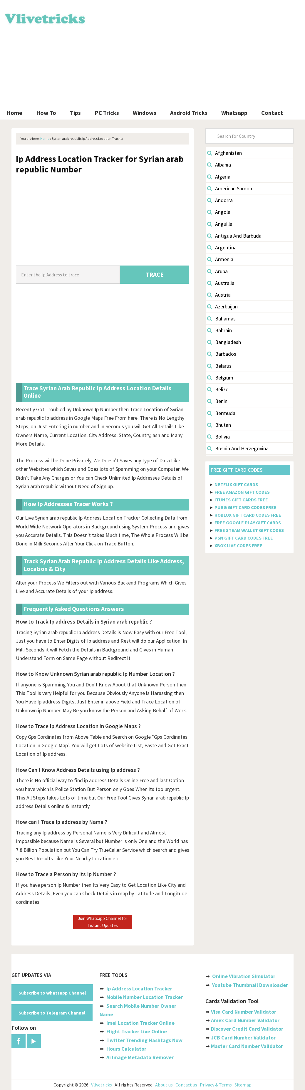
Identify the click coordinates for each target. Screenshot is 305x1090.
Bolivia (218, 436)
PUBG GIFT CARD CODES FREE (245, 507)
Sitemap (243, 1085)
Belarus (219, 365)
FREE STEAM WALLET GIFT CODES (249, 530)
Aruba (217, 271)
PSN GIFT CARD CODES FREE (243, 538)
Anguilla (219, 224)
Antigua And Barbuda (234, 235)
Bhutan (219, 424)
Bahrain (219, 330)
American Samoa (229, 188)
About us (164, 1085)
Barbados (221, 353)
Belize (217, 389)
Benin (217, 401)
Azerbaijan (222, 306)
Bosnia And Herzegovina (238, 448)
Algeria (218, 176)
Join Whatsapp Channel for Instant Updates (102, 922)
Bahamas (221, 318)
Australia (220, 283)
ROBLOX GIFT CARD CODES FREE (247, 515)
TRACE (154, 274)
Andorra (220, 200)
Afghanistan (224, 153)
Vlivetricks (44, 17)
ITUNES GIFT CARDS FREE (241, 500)
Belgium (220, 377)
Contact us (186, 1085)
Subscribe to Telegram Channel (52, 1013)
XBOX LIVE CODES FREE (238, 545)
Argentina (222, 247)
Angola (218, 212)
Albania (219, 164)
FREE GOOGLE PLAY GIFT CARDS (247, 522)
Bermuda (221, 413)
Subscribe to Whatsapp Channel (52, 993)
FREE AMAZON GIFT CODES (242, 492)
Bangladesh (224, 342)
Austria (219, 294)
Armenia (220, 259)
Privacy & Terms (216, 1085)
